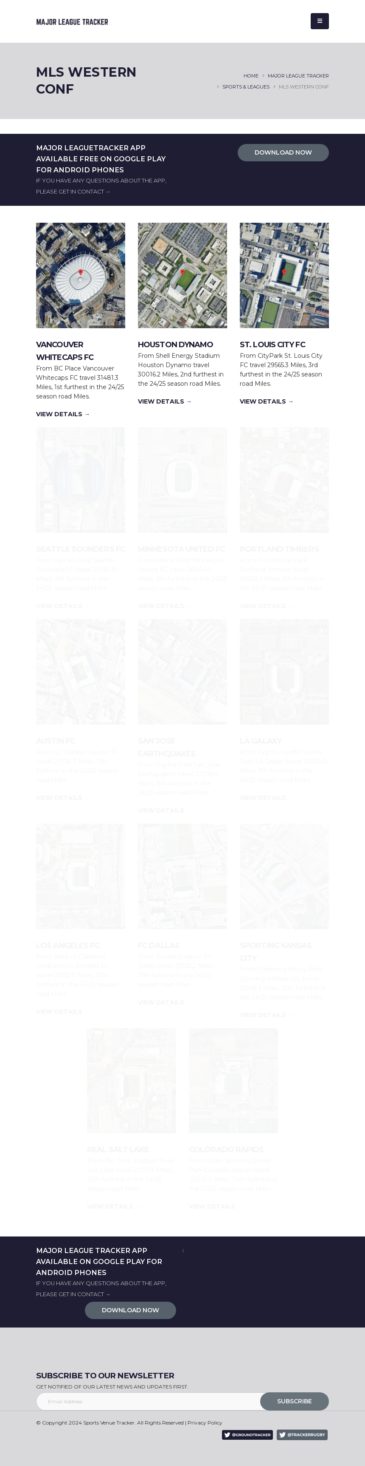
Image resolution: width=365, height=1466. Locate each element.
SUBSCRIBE (294, 1401)
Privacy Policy (205, 1422)
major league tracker (298, 76)
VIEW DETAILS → (63, 414)
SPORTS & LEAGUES (246, 87)
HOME (251, 76)
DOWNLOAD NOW (283, 152)
